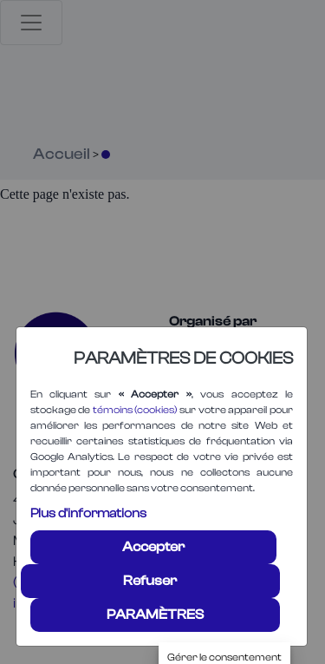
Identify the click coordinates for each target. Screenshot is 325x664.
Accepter (153, 547)
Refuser (150, 580)
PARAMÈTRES (155, 614)
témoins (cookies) (135, 410)
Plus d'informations (88, 513)
